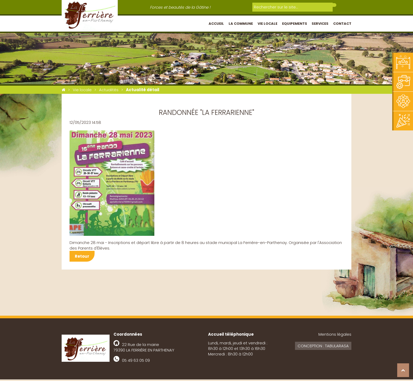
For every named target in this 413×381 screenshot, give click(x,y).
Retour (82, 258)
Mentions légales (334, 336)
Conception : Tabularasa (323, 347)
